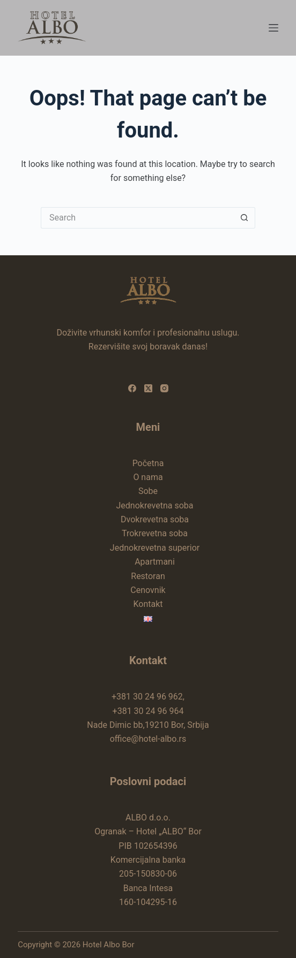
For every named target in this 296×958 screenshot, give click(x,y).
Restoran (148, 576)
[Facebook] (132, 388)
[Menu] (273, 28)
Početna (148, 463)
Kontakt (147, 604)
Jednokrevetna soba (154, 505)
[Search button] (244, 218)
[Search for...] (137, 218)
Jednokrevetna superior (154, 548)
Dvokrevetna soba (155, 519)
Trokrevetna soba (155, 533)
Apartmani (155, 562)
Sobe (148, 491)
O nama (147, 477)
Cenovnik (147, 590)
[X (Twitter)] (148, 388)
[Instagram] (164, 388)
